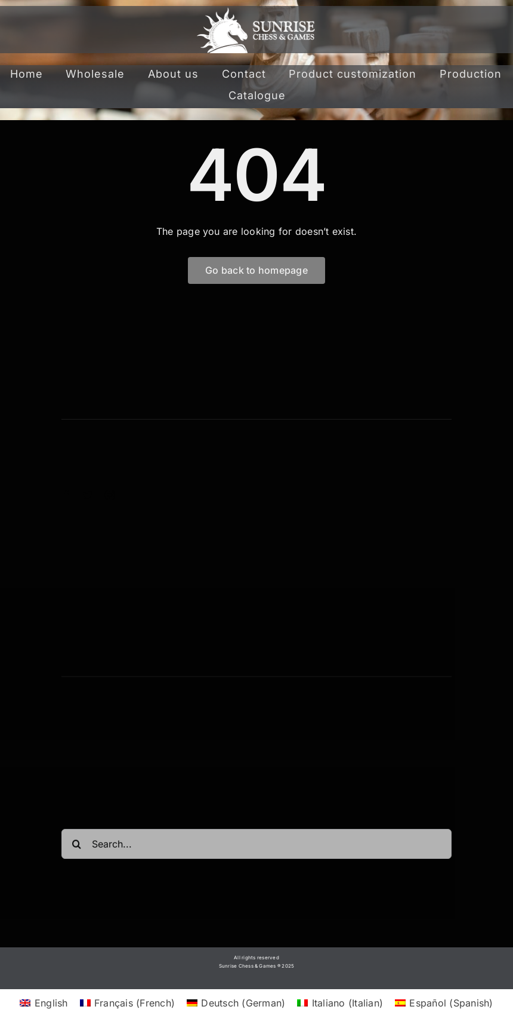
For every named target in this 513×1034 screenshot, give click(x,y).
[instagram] (110, 495)
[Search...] (256, 847)
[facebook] (66, 495)
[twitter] (87, 495)
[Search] (76, 847)
